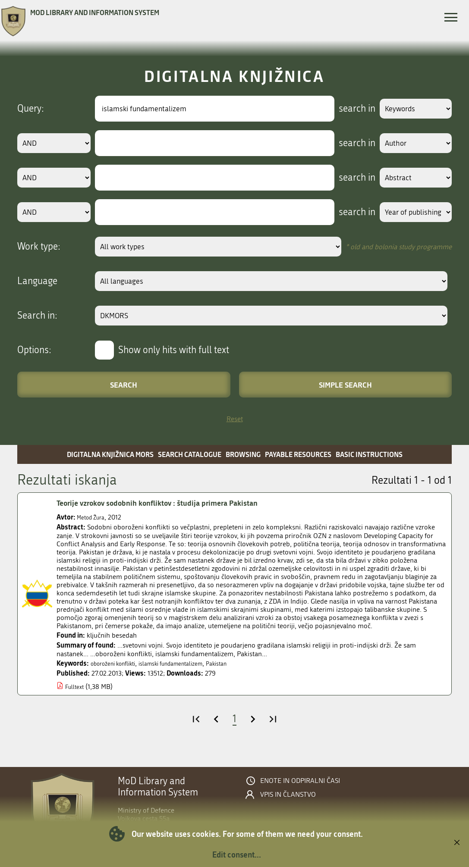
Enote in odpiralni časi (300, 780)
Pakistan (244, 663)
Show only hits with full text (173, 350)
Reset (235, 419)
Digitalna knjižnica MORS (110, 454)
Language (37, 281)
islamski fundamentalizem (190, 663)
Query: (30, 108)
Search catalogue (189, 454)
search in (346, 108)
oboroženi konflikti (119, 663)
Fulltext (76, 686)
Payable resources (298, 454)
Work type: (38, 246)
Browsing (243, 454)
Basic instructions (369, 454)
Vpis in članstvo (288, 794)
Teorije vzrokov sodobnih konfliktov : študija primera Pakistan (173, 503)
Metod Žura (94, 517)
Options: (34, 350)
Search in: (37, 315)
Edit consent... (236, 854)
